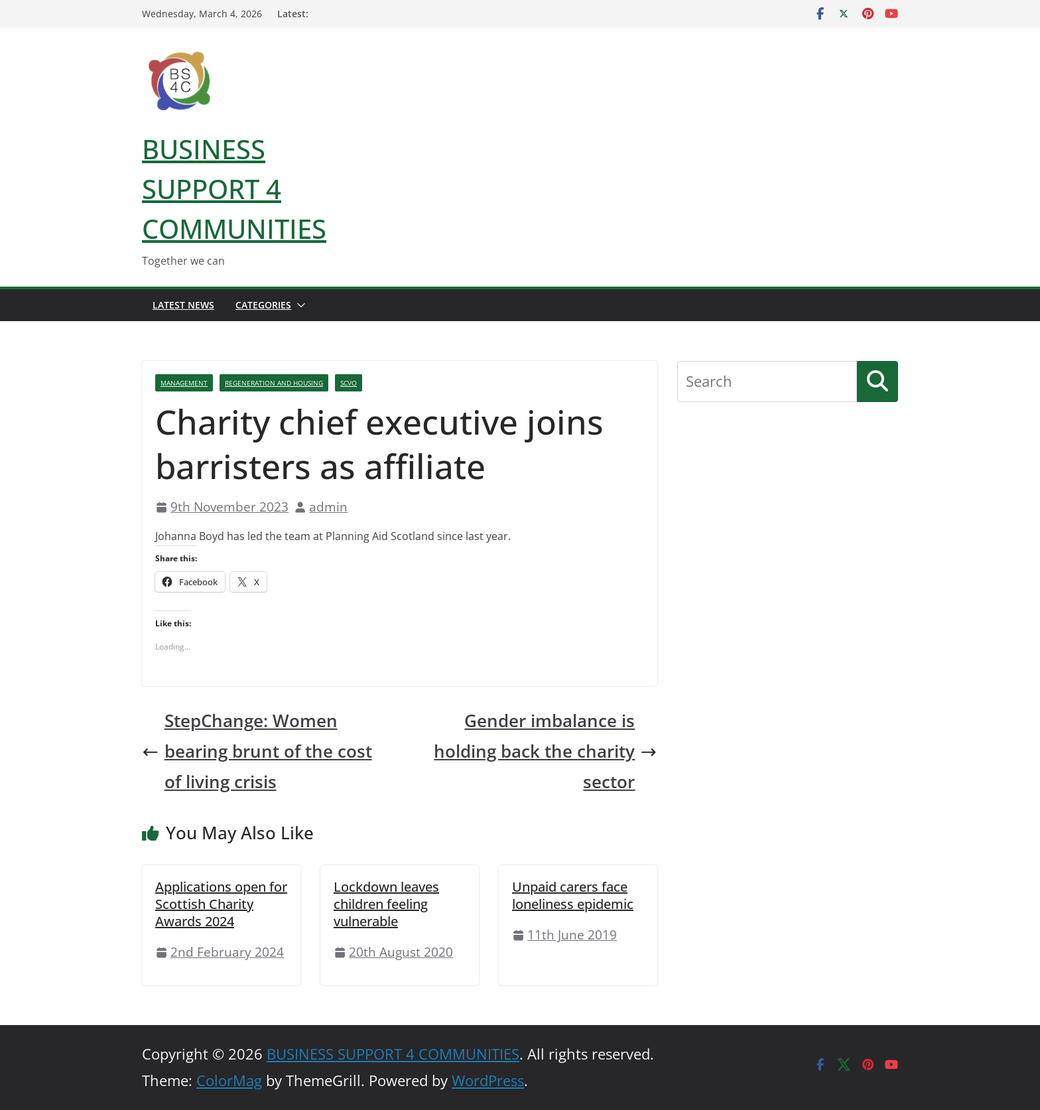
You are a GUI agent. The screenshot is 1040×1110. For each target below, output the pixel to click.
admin (328, 507)
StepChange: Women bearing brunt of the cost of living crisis (257, 751)
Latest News (183, 305)
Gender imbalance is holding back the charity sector (545, 751)
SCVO (348, 382)
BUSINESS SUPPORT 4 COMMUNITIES (234, 189)
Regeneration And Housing (274, 382)
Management (184, 382)
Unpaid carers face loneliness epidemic (572, 895)
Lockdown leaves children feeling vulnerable (386, 904)
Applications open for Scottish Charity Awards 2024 (221, 904)
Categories (263, 305)
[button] (298, 305)
